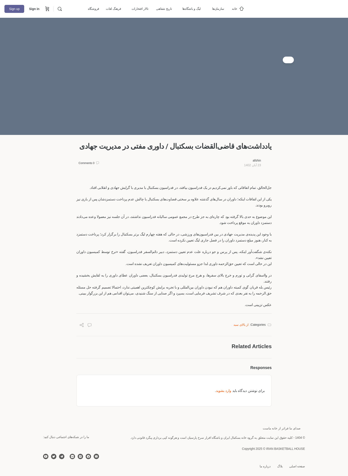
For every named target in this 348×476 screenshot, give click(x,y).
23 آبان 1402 (252, 165)
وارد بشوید (223, 391)
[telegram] (61, 456)
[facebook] (88, 456)
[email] (96, 456)
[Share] (81, 326)
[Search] (59, 9)
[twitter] (53, 456)
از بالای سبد (241, 324)
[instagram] (80, 456)
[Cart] (47, 9)
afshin (257, 160)
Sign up (14, 9)
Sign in (34, 9)
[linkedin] (72, 456)
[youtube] (45, 456)
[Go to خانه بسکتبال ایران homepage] (310, 8)
